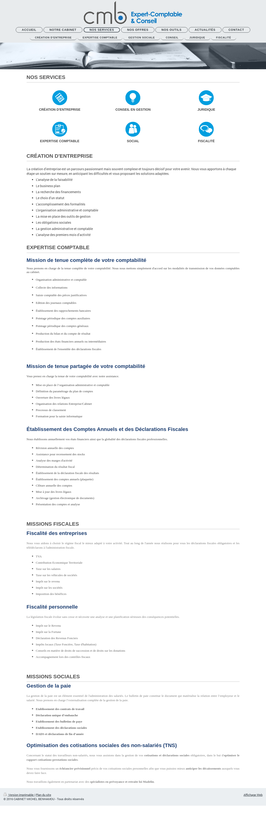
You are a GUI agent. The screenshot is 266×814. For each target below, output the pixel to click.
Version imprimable (18, 796)
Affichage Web (253, 796)
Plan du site (43, 796)
